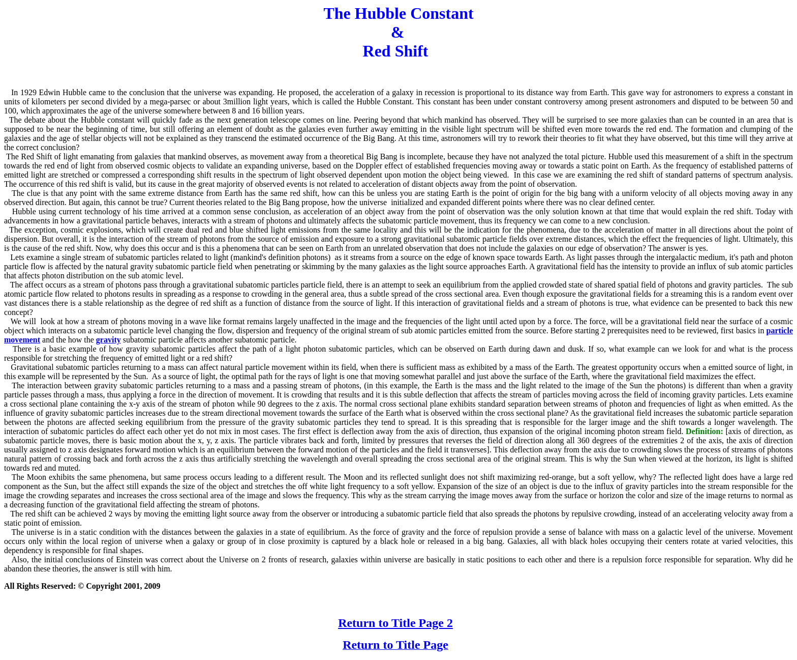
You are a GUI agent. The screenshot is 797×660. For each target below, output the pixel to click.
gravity (108, 339)
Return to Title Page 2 (395, 622)
